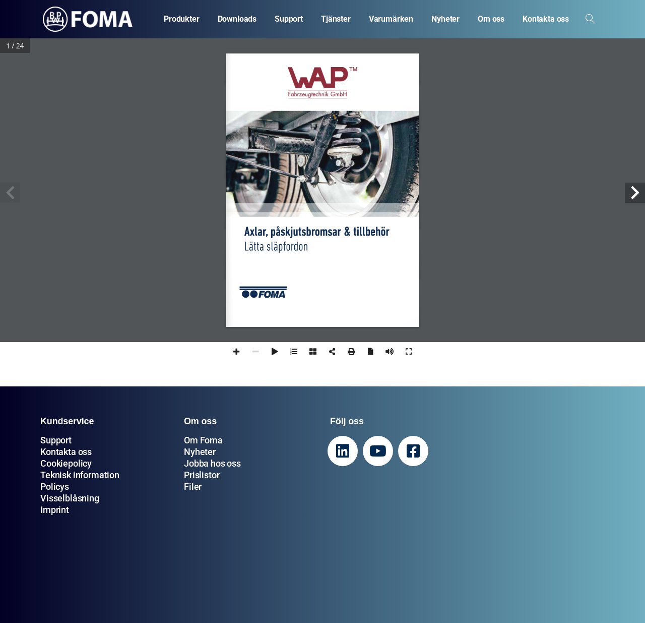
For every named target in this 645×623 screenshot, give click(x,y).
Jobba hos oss (212, 463)
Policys (54, 486)
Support (56, 440)
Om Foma (203, 440)
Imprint (54, 509)
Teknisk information (79, 475)
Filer (193, 486)
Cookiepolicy (66, 463)
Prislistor (201, 475)
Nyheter (200, 451)
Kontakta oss (66, 451)
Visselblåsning (69, 498)
